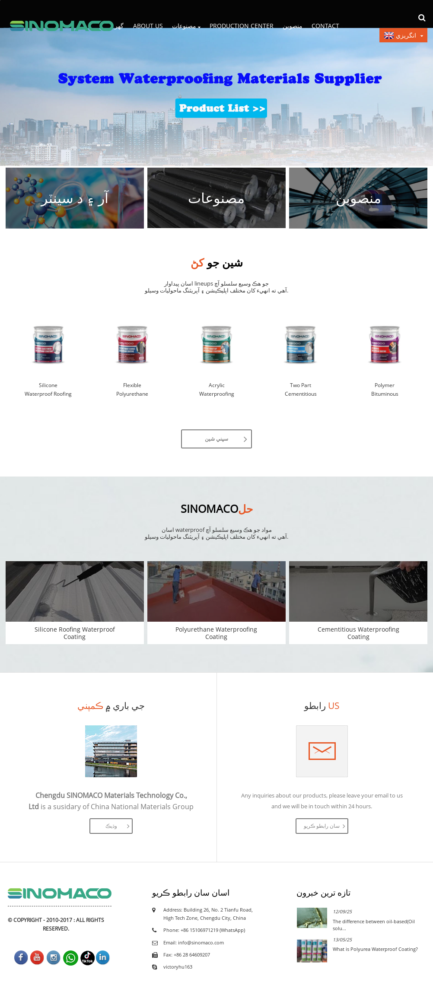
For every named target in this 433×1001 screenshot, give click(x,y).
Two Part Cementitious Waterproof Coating (301, 389)
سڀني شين (216, 438)
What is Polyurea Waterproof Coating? (375, 949)
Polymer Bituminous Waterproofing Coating (384, 389)
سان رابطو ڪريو (322, 825)
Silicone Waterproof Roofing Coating (48, 389)
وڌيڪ (111, 825)
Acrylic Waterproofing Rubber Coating (216, 389)
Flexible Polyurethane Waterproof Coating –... (132, 389)
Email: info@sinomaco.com (193, 943)
